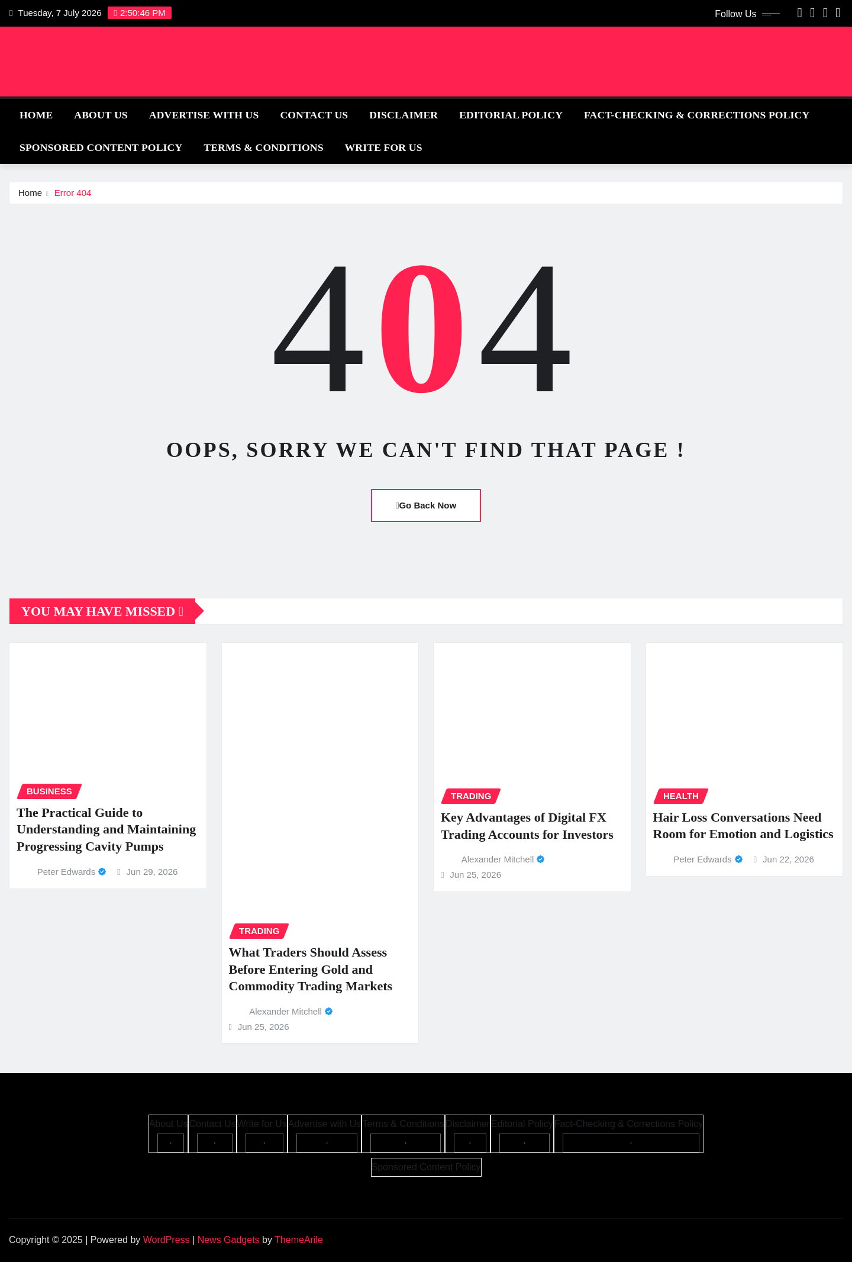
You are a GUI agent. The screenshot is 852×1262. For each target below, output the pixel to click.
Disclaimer (403, 115)
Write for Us (383, 147)
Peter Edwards (66, 872)
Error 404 (73, 193)
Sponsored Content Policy (101, 147)
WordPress (166, 1240)
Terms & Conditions (263, 147)
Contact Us (314, 115)
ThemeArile (299, 1240)
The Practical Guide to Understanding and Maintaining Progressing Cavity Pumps (106, 829)
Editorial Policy (511, 115)
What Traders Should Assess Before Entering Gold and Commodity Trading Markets (311, 969)
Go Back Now (426, 505)
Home (36, 115)
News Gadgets (229, 1240)
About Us (100, 115)
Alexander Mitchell (285, 1011)
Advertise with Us (204, 115)
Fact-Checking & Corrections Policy (696, 115)
